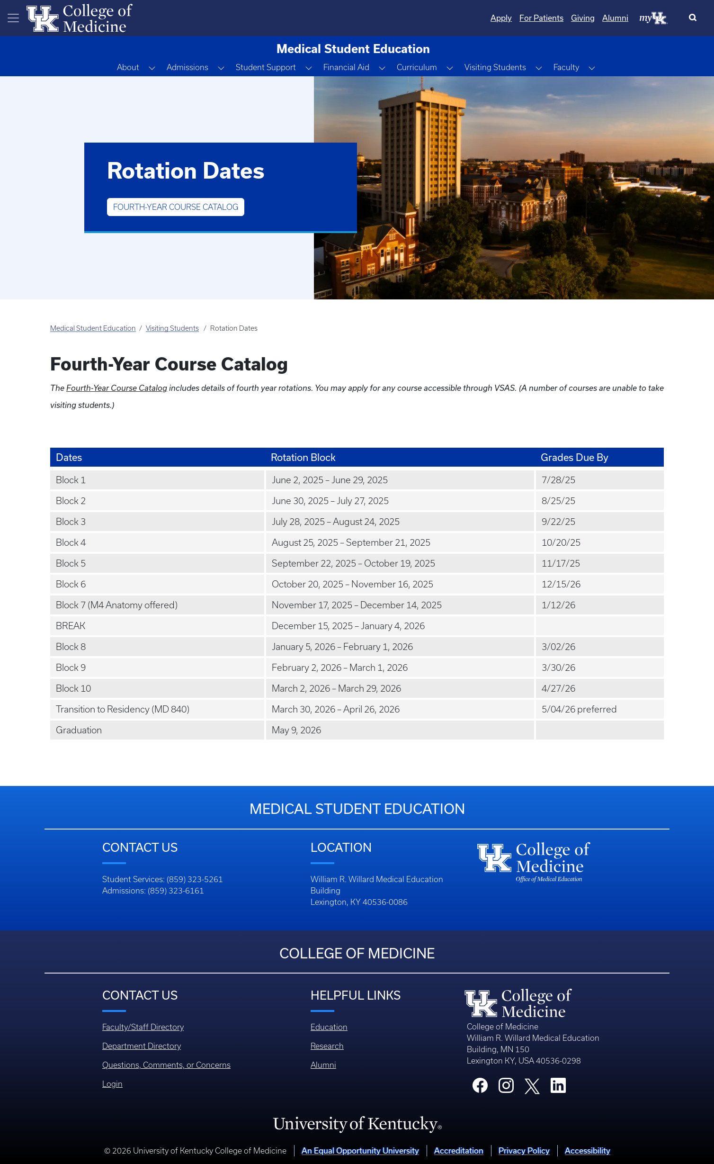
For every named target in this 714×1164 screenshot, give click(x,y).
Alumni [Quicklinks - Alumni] (615, 17)
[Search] (695, 18)
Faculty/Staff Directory (143, 1027)
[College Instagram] (506, 1088)
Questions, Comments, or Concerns (166, 1065)
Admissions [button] (187, 67)
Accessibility (587, 1150)
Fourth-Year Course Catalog (175, 207)
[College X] (532, 1086)
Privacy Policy (524, 1150)
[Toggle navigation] (13, 18)
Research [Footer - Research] (327, 1046)
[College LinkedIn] (558, 1088)
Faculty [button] (566, 67)
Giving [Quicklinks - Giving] (583, 17)
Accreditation (458, 1150)
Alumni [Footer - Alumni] (323, 1065)
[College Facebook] (480, 1088)
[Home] (80, 17)
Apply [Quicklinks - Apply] (501, 17)
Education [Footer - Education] (329, 1027)
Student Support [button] (266, 67)
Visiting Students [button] (495, 67)
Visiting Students (172, 328)
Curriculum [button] (417, 67)
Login (112, 1084)
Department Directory (141, 1046)
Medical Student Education (93, 328)
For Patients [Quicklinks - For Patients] (541, 17)
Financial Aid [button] (346, 67)
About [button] (128, 67)
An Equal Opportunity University (360, 1150)
